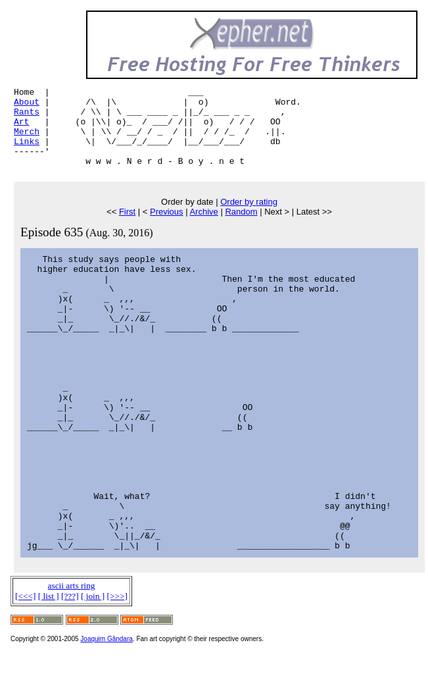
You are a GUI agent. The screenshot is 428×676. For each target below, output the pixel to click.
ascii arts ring (71, 601)
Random (241, 227)
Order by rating (248, 217)
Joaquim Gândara (106, 654)
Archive (203, 227)
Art (21, 129)
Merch (26, 141)
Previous (166, 227)
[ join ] (93, 612)
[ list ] (48, 612)
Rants (26, 117)
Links (26, 153)
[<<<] (25, 612)
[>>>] (117, 612)
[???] (70, 612)
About (26, 105)
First (127, 227)
